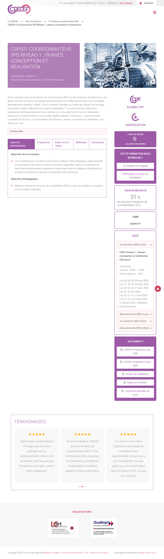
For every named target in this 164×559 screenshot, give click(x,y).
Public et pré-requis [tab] (62, 144)
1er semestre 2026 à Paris (132, 321)
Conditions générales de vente (137, 393)
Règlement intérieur (137, 382)
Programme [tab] (43, 142)
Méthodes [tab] (81, 142)
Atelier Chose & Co (147, 552)
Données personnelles (72, 552)
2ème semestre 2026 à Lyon (133, 314)
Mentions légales (51, 552)
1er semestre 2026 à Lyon (132, 244)
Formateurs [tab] (97, 142)
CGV (86, 552)
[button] (135, 244)
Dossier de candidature (137, 374)
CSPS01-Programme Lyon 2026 (137, 351)
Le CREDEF (13, 21)
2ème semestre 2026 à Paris (134, 328)
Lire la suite (16, 131)
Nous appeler (126, 3)
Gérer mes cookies (99, 552)
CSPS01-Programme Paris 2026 (137, 364)
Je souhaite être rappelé (135, 165)
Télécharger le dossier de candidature (135, 175)
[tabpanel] (57, 173)
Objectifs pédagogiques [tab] (18, 144)
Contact (148, 3)
